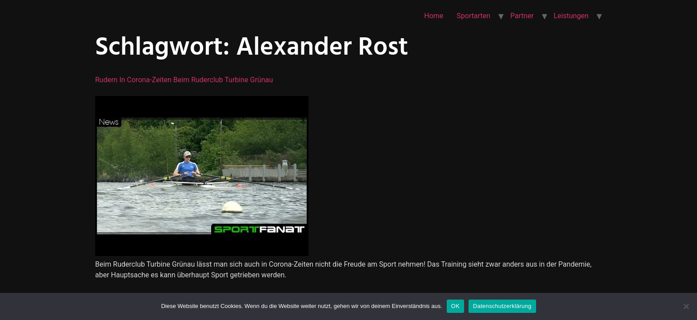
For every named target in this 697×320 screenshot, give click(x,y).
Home (433, 16)
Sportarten (473, 16)
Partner (522, 16)
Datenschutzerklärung (502, 306)
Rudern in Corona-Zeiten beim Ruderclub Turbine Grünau (184, 80)
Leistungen (571, 16)
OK (455, 306)
